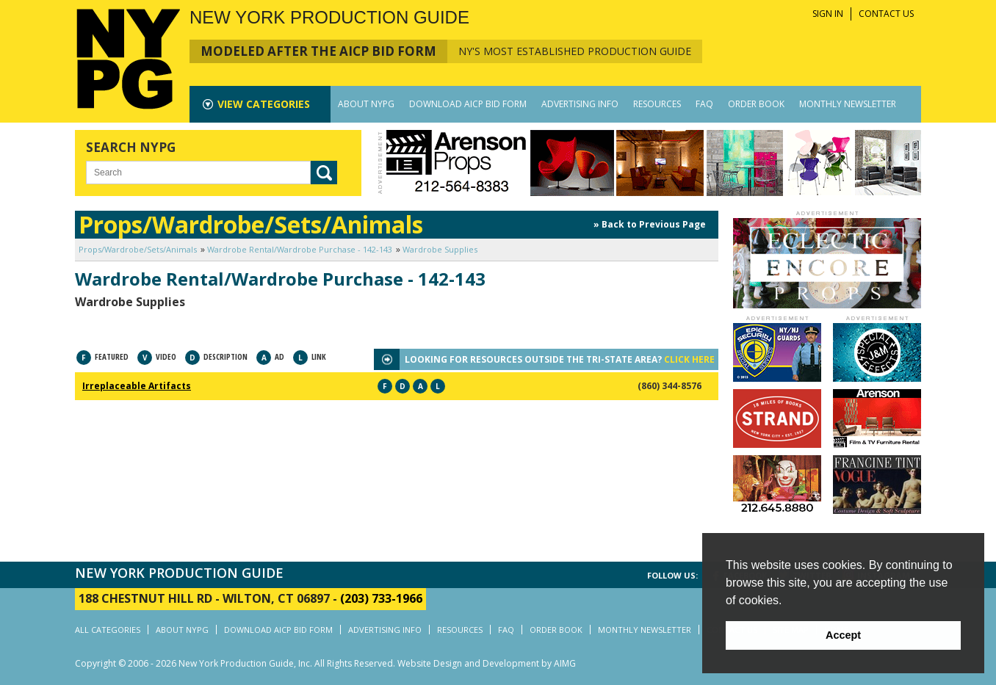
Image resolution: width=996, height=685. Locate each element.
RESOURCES (657, 104)
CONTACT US (886, 13)
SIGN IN (827, 13)
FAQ (704, 104)
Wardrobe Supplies (440, 249)
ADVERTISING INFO (579, 104)
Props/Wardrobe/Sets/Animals (138, 249)
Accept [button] (843, 635)
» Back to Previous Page (649, 224)
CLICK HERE (689, 359)
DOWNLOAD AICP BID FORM (468, 104)
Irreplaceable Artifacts (136, 386)
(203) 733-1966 (381, 598)
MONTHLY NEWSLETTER (847, 104)
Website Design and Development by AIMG (486, 663)
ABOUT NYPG (366, 104)
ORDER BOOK (756, 104)
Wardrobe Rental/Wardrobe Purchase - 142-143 (299, 249)
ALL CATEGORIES (107, 629)
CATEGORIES (263, 104)
